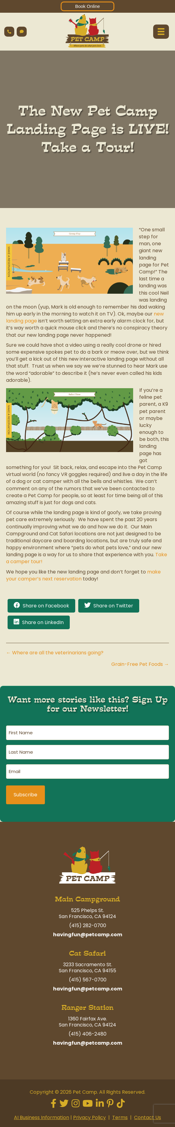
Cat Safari (87, 953)
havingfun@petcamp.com (87, 934)
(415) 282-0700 (87, 925)
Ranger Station (87, 1007)
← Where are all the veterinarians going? (54, 652)
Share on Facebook (46, 605)
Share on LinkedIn (43, 622)
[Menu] (161, 31)
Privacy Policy (89, 1117)
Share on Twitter (113, 605)
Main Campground (87, 899)
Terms (120, 1117)
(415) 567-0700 (87, 979)
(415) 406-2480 (87, 1033)
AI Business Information (41, 1117)
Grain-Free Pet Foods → (140, 664)
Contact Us (147, 1117)
